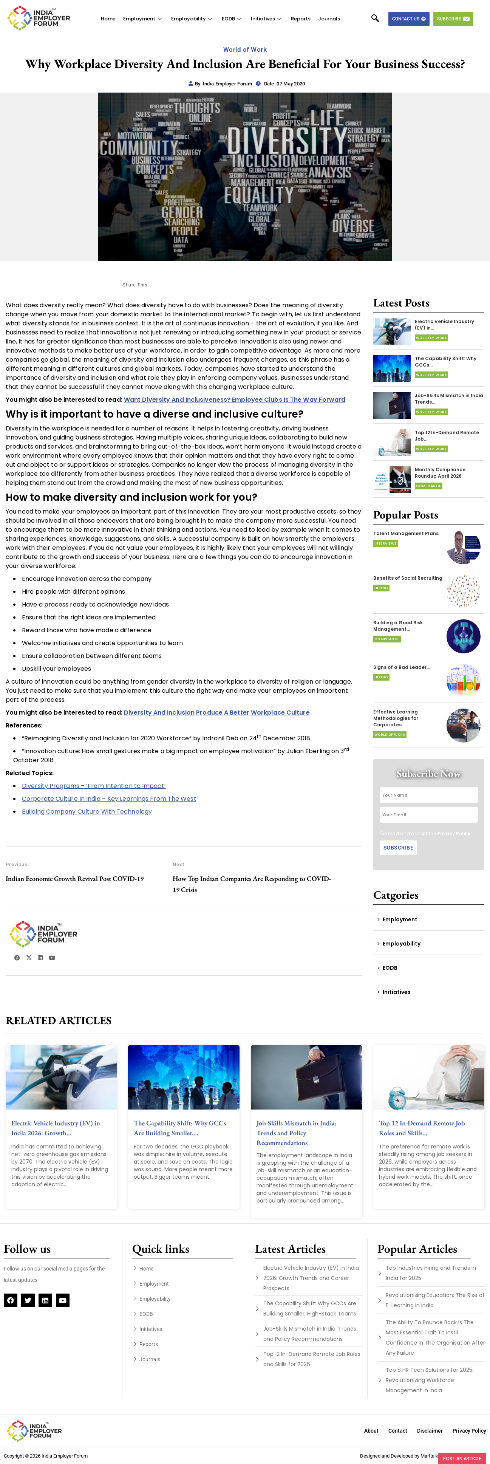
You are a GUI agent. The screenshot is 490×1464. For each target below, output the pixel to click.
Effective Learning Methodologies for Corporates (395, 718)
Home (108, 18)
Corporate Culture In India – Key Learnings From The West (109, 798)
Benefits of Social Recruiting (407, 578)
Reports (301, 18)
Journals (329, 18)
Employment (143, 18)
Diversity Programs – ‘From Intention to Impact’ (94, 786)
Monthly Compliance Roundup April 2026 (440, 472)
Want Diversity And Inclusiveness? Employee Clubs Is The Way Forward (235, 399)
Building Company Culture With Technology (87, 811)
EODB (232, 18)
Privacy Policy (453, 833)
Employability (192, 18)
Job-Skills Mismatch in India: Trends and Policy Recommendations (297, 1133)
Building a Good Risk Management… (398, 625)
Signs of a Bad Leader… (401, 667)
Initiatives (267, 18)
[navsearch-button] (378, 18)
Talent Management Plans (406, 533)
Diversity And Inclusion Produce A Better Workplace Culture (217, 712)
